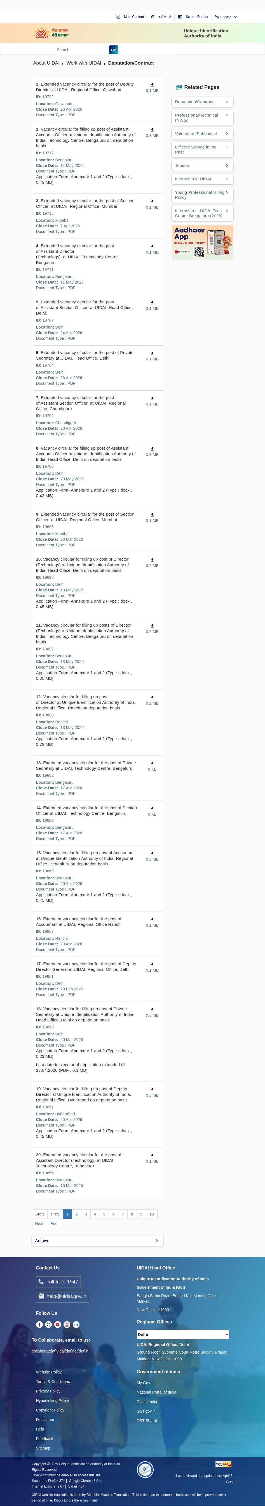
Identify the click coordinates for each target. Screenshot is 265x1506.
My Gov (143, 1382)
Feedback (44, 1438)
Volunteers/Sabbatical (196, 133)
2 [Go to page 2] (77, 1214)
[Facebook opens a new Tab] (39, 1325)
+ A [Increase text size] (161, 17)
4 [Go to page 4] (95, 1214)
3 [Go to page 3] (86, 1214)
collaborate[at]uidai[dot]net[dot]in (60, 1351)
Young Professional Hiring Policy (200, 195)
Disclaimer (45, 1419)
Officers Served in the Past (196, 149)
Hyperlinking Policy (52, 1400)
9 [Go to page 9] (141, 1214)
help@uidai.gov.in (62, 1296)
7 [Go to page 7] (123, 1214)
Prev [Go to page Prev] (55, 1214)
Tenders (183, 165)
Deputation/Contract (194, 101)
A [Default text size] (165, 17)
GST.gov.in (146, 1411)
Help (40, 1429)
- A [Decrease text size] (169, 17)
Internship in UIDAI (193, 178)
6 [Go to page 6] (113, 1214)
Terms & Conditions (53, 1381)
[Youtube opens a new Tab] (57, 1325)
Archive (42, 1240)
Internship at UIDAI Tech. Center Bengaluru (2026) (199, 213)
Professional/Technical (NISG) (196, 117)
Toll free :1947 (58, 1282)
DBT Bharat (147, 1420)
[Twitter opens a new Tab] (48, 1325)
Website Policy (49, 1372)
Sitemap (43, 1448)
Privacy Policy (48, 1391)
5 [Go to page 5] (104, 1214)
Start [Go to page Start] (40, 1214)
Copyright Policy (50, 1410)
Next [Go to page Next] (39, 1223)
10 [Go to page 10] (151, 1214)
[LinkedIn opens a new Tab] (76, 1325)
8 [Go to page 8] (132, 1214)
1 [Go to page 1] (67, 1214)
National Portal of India (157, 1392)
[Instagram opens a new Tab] (67, 1325)
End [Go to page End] (54, 1223)
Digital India (147, 1401)
